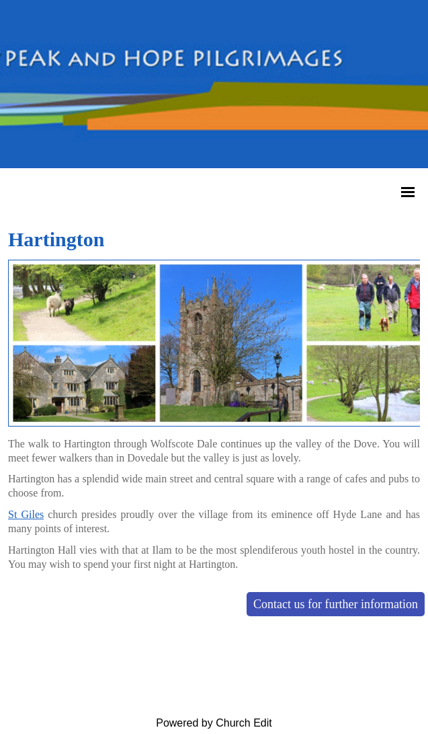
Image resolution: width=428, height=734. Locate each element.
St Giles (26, 514)
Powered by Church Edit (214, 723)
